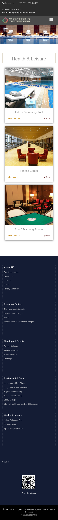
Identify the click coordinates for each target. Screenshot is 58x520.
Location (7, 280)
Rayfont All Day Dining (13, 391)
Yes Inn (7, 317)
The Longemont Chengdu (14, 309)
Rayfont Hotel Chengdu (13, 313)
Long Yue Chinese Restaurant (16, 387)
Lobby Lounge (10, 400)
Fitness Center (10, 424)
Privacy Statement (11, 289)
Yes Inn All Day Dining (13, 396)
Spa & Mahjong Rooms (13, 428)
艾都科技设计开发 (29, 515)
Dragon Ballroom (11, 346)
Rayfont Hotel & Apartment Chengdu (19, 322)
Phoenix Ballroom (11, 350)
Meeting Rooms (10, 354)
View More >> (14, 119)
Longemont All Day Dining (14, 383)
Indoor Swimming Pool (13, 420)
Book (47, 119)
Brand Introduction (11, 272)
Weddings (8, 359)
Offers (6, 285)
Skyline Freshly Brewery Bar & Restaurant (21, 404)
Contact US (8, 276)
